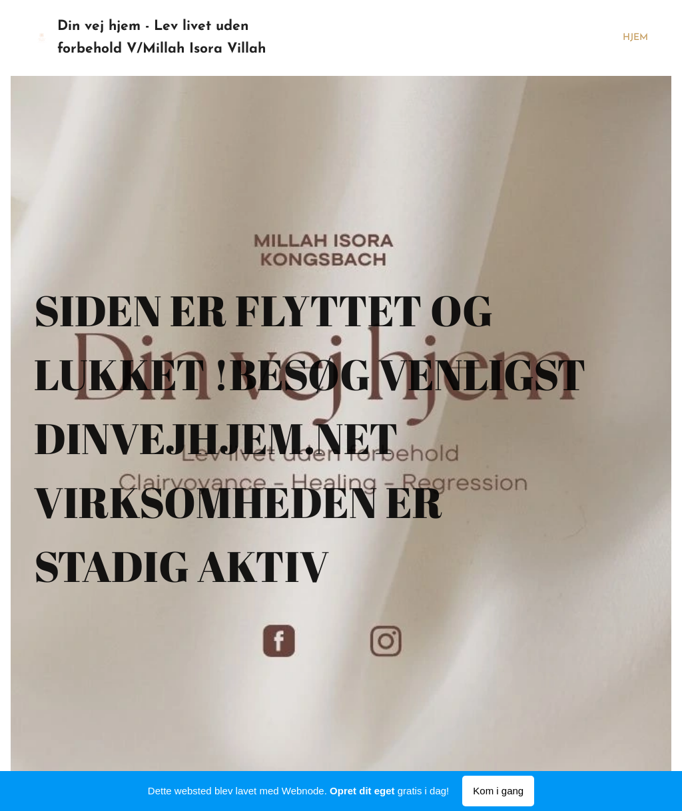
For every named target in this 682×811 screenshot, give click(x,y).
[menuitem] (631, 38)
